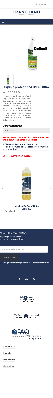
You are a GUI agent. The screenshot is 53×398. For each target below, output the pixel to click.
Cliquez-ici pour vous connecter (21, 144)
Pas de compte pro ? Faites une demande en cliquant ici (25, 148)
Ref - (5, 92)
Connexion (41, 4)
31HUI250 (26, 208)
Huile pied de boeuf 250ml (26, 205)
